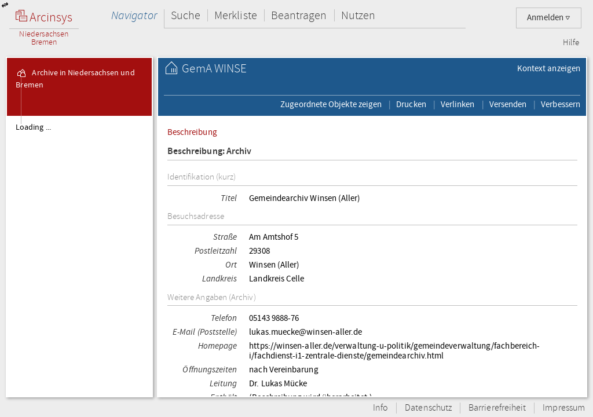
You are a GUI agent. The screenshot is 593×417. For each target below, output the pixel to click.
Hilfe (571, 43)
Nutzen (358, 15)
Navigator (134, 15)
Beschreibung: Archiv (209, 151)
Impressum (564, 408)
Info (380, 408)
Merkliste (235, 15)
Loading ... (33, 127)
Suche (185, 15)
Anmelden (548, 17)
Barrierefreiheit (497, 408)
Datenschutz (428, 408)
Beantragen (299, 15)
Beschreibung (192, 132)
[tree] (79, 256)
